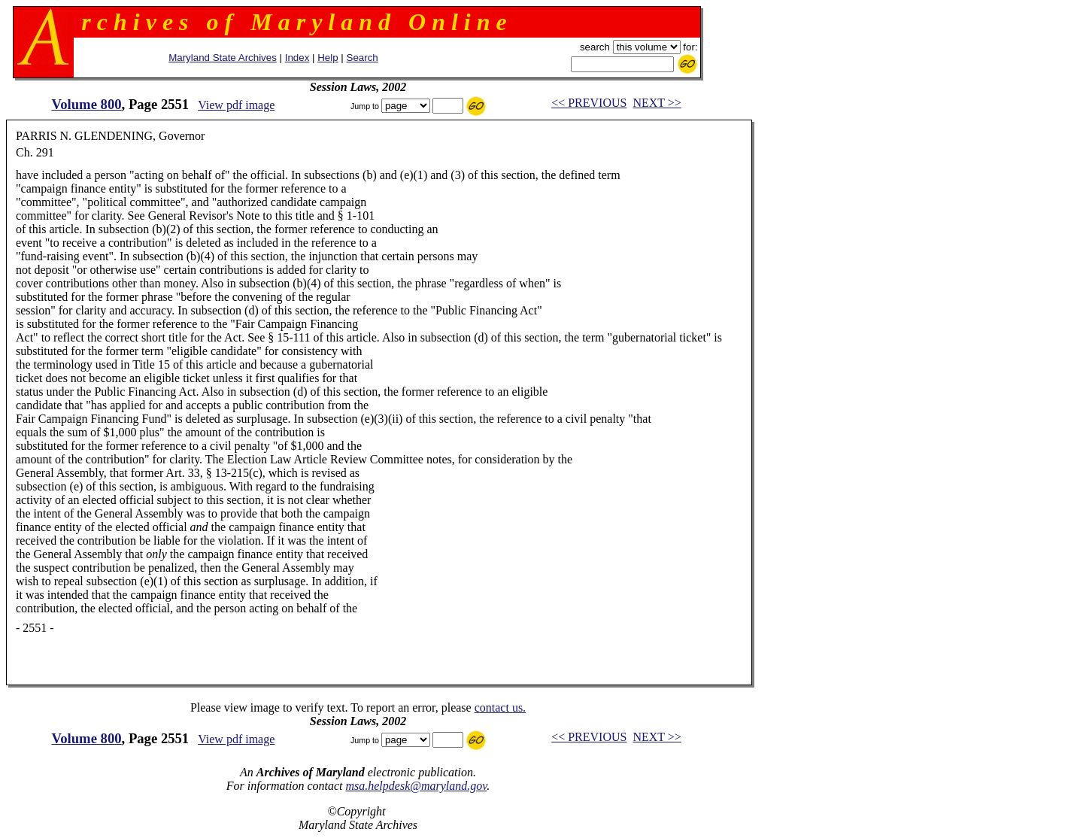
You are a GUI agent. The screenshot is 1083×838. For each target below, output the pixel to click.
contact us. (500, 707)
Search (362, 57)
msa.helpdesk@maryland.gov (416, 785)
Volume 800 (86, 104)
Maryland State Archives (222, 57)
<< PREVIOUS (588, 102)
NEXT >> (657, 102)
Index (297, 57)
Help (327, 57)
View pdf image (236, 105)
